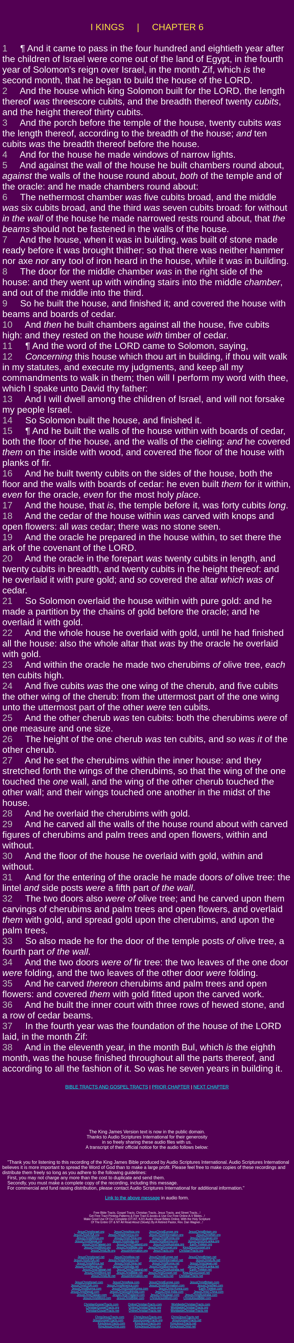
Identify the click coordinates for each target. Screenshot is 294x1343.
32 (7, 898)
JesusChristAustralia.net (168, 1269)
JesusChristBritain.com (204, 1282)
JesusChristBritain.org (203, 1231)
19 (7, 537)
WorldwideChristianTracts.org (189, 1307)
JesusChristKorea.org (165, 1238)
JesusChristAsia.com (126, 1282)
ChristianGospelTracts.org (102, 1307)
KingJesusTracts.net (183, 1323)
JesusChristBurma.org (163, 1241)
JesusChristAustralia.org (168, 1244)
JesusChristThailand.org (132, 1244)
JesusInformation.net (134, 1276)
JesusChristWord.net (97, 1272)
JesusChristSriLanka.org (203, 1241)
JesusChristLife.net (208, 1260)
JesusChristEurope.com (164, 1282)
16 (7, 473)
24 (7, 686)
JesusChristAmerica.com (123, 1285)
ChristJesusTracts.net (185, 1317)
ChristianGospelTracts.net (102, 1310)
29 (7, 824)
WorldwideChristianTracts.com (190, 1304)
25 (7, 718)
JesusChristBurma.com (86, 1288)
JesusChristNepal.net (88, 1266)
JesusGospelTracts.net (186, 1320)
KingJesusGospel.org (196, 1247)
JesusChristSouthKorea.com (130, 1288)
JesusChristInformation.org (166, 1234)
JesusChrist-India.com (169, 1291)
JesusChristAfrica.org (90, 1238)
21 (7, 601)
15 (7, 431)
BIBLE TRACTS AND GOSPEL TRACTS (106, 1087)
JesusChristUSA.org (86, 1234)
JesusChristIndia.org (126, 1241)
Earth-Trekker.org (201, 1244)
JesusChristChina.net (128, 1263)
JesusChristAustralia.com (201, 1294)
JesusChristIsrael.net (91, 1257)
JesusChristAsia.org (127, 1231)
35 (7, 983)
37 (7, 1026)
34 (7, 962)
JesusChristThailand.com (129, 1294)
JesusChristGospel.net (162, 1272)
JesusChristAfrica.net (90, 1263)
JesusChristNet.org (208, 1234)
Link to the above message (132, 1197)
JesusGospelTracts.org (147, 1320)
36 (7, 1004)
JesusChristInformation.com (167, 1285)
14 (7, 420)
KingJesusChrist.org (147, 1326)
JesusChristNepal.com (85, 1291)
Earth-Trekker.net (200, 1269)
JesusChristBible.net (129, 1272)
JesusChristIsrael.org (90, 1231)
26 (7, 739)
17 (7, 505)
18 (7, 516)
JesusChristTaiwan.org (96, 1244)
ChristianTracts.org (191, 1250)
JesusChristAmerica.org (123, 1234)
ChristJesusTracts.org (148, 1317)
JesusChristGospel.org (162, 1247)
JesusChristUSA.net (86, 1260)
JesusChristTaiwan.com (92, 1294)
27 (7, 760)
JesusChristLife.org (103, 1250)
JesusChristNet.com (210, 1285)
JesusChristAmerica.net (123, 1260)
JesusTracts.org (163, 1250)
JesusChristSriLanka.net (203, 1266)
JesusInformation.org (134, 1250)
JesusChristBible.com (130, 1298)
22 (7, 633)
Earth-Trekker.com (210, 1288)
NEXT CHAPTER (211, 1087)
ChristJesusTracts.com (109, 1317)
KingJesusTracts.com (111, 1323)
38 (7, 1047)
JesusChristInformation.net (166, 1260)
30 (7, 856)
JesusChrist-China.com (208, 1291)
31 (7, 877)
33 (7, 941)
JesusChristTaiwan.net (96, 1269)
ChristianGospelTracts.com (101, 1304)
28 (7, 813)
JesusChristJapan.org (204, 1238)
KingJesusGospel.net (196, 1272)
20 (7, 558)
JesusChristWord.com (97, 1298)
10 (7, 324)
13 (7, 399)
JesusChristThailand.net (132, 1269)
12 (7, 356)
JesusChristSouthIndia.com (127, 1291)
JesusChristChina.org (128, 1238)
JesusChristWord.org (97, 1247)
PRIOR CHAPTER (171, 1087)
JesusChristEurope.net (163, 1257)
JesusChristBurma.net (163, 1266)
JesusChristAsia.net (126, 1257)
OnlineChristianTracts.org (145, 1307)
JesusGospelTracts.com (108, 1320)
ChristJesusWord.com (164, 1298)
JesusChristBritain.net (202, 1257)
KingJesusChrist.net (183, 1326)
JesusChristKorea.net (165, 1263)
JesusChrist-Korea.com (173, 1288)
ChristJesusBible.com (197, 1298)
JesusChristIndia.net (126, 1266)
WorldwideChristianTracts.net (189, 1310)
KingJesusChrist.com (111, 1326)
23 (7, 664)
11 (7, 346)
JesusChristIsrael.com (89, 1282)
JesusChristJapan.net (203, 1263)
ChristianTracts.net (191, 1276)
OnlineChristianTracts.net (145, 1310)
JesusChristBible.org (129, 1247)
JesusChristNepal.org (88, 1241)
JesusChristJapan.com (164, 1294)
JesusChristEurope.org (163, 1231)
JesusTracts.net (163, 1276)
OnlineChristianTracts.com (145, 1304)
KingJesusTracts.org (148, 1323)
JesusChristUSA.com (84, 1285)
